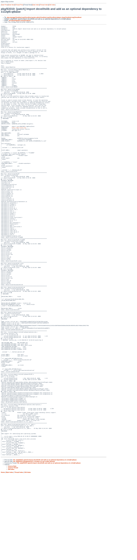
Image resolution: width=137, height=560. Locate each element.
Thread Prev (19, 5)
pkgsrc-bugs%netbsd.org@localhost (69, 17)
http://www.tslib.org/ (19, 148)
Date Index (35, 5)
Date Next (11, 5)
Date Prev (4, 5)
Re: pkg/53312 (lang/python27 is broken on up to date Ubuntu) (34, 547)
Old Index (52, 5)
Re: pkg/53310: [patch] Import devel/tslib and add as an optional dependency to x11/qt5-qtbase (45, 546)
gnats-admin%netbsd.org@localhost (44, 17)
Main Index (9, 558)
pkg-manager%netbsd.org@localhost (19, 17)
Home (3, 558)
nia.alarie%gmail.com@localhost (20, 20)
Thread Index (44, 5)
